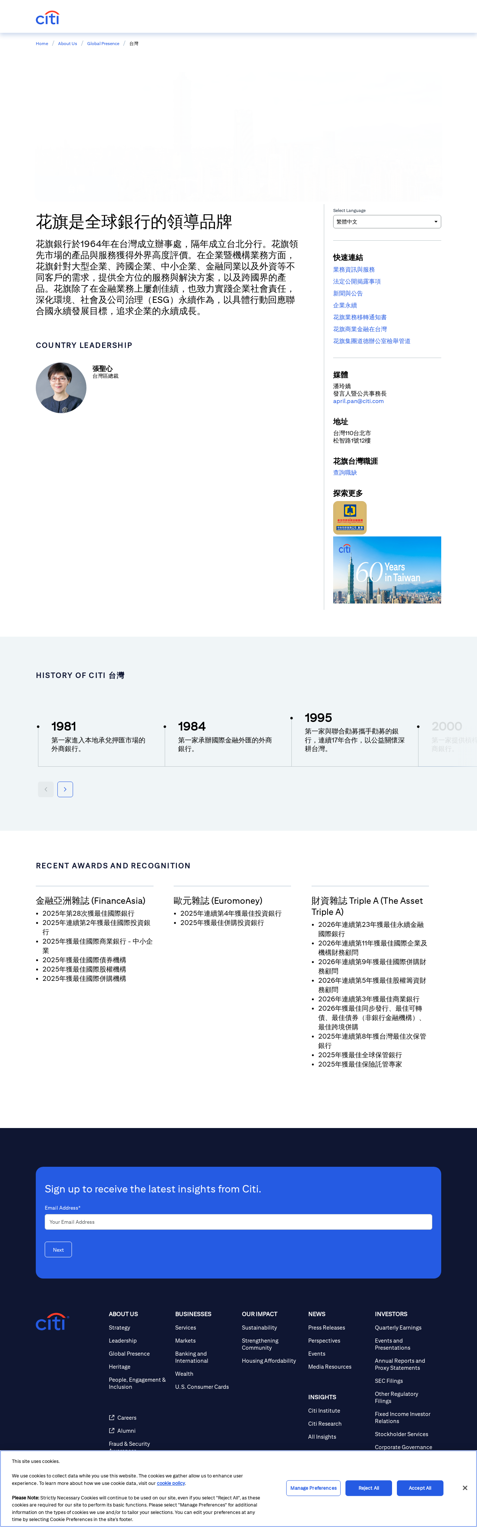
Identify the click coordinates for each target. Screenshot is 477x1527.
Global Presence (103, 43)
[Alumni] (139, 1430)
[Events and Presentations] (405, 1344)
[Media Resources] (338, 1366)
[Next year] (65, 789)
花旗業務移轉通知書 (360, 317)
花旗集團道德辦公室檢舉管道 (372, 341)
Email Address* (62, 1208)
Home (42, 43)
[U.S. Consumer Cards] (205, 1386)
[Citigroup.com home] (52, 1322)
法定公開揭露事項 (357, 281)
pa (350, 401)
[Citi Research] (338, 1423)
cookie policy (171, 1483)
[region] (238, 1488)
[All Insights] (338, 1436)
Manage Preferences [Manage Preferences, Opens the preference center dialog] (313, 1488)
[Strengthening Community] (272, 1344)
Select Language (349, 210)
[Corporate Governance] (405, 1447)
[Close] (465, 1488)
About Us (67, 43)
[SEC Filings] (405, 1380)
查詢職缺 (345, 472)
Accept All (420, 1488)
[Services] (205, 1327)
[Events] (338, 1353)
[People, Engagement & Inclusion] (139, 1383)
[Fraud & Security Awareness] (139, 1447)
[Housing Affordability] (272, 1360)
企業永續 (345, 305)
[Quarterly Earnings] (405, 1327)
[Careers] (139, 1417)
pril (341, 401)
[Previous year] (46, 789)
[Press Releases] (338, 1327)
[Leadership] (139, 1340)
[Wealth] (205, 1373)
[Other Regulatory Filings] (405, 1397)
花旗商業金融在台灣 (360, 329)
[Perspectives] (338, 1340)
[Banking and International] (205, 1357)
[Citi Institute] (338, 1410)
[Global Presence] (139, 1353)
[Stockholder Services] (405, 1434)
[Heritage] (139, 1366)
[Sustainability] (272, 1327)
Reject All (368, 1488)
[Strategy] (139, 1327)
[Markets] (205, 1340)
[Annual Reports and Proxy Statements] (405, 1364)
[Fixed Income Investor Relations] (405, 1417)
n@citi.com (369, 401)
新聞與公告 (348, 293)
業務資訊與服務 (354, 269)
